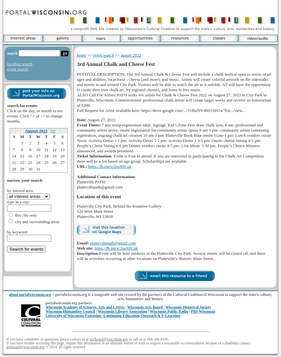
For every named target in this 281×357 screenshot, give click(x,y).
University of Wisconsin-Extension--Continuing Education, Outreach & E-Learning (113, 316)
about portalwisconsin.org (30, 295)
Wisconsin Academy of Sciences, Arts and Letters (85, 307)
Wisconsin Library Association (122, 311)
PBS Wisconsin (203, 311)
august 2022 (131, 55)
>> (52, 130)
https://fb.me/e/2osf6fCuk (109, 166)
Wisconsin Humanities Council (70, 311)
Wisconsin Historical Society (188, 307)
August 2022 (36, 130)
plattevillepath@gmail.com (113, 243)
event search (17, 69)
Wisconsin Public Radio (169, 311)
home (81, 55)
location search (19, 63)
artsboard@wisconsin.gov (109, 339)
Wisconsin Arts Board (145, 307)
